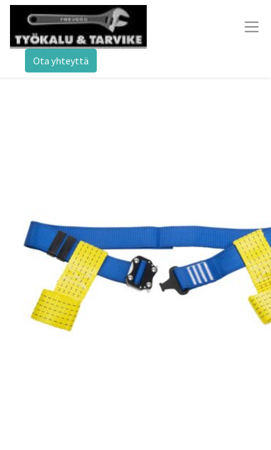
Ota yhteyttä (61, 60)
